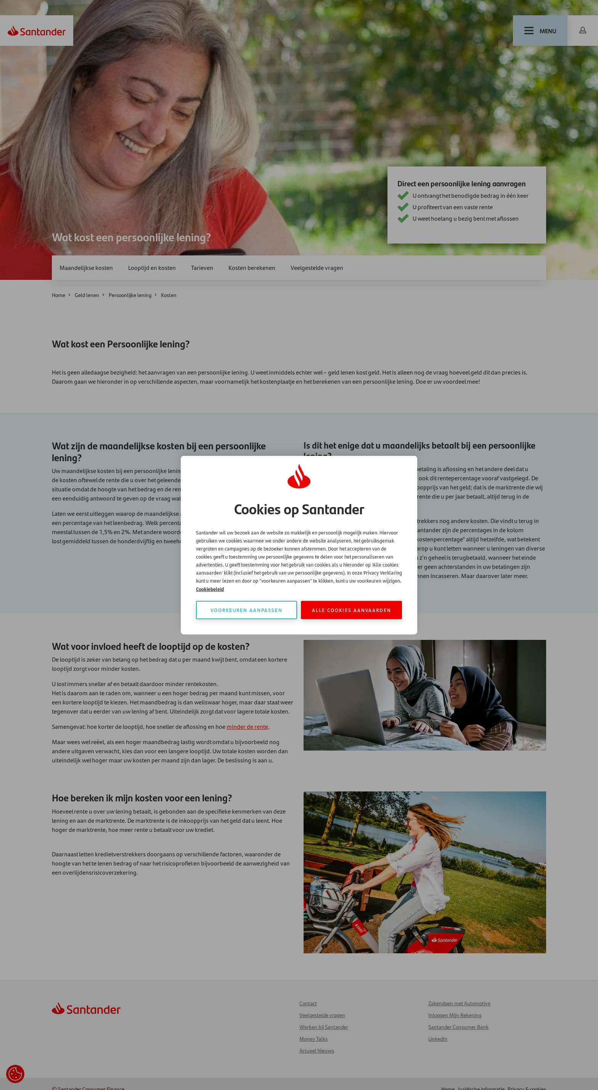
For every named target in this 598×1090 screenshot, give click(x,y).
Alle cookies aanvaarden (351, 610)
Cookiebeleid (210, 589)
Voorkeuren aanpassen (247, 610)
